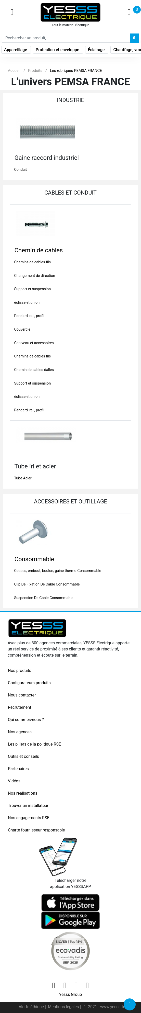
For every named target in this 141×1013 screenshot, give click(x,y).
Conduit (20, 169)
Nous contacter (22, 695)
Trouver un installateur (28, 805)
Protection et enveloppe (58, 49)
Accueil (14, 70)
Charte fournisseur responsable (36, 830)
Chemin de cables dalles (34, 370)
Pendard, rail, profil (29, 316)
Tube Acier (22, 478)
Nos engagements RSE (28, 817)
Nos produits (19, 670)
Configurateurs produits (29, 682)
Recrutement (19, 707)
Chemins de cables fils (32, 262)
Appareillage (16, 49)
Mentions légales (64, 1006)
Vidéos (14, 781)
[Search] (66, 38)
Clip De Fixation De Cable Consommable (47, 584)
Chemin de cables (38, 250)
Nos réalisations (22, 793)
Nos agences (20, 731)
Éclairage (97, 49)
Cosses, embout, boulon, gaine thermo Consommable (57, 571)
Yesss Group (70, 994)
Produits (35, 70)
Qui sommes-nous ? (26, 719)
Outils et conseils (23, 756)
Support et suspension (32, 289)
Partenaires (18, 768)
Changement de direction (34, 276)
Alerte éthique (32, 1006)
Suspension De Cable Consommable (43, 598)
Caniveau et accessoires (34, 343)
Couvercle (22, 329)
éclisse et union (27, 302)
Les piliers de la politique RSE (34, 744)
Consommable (34, 559)
